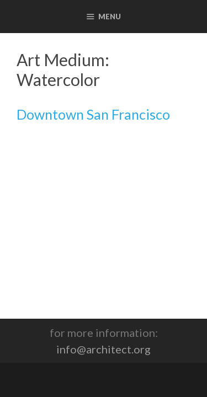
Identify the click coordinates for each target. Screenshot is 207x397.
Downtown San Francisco (93, 114)
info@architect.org (103, 349)
